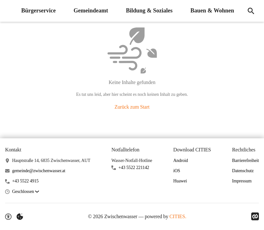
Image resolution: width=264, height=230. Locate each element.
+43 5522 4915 (25, 181)
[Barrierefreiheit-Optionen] (8, 216)
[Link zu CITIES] (255, 216)
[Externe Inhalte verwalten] (20, 216)
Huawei (180, 181)
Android (180, 160)
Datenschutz (243, 170)
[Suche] (250, 11)
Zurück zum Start (132, 107)
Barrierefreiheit (245, 160)
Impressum (242, 181)
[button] (25, 191)
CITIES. (178, 216)
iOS (176, 170)
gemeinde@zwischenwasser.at (38, 170)
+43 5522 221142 (133, 167)
